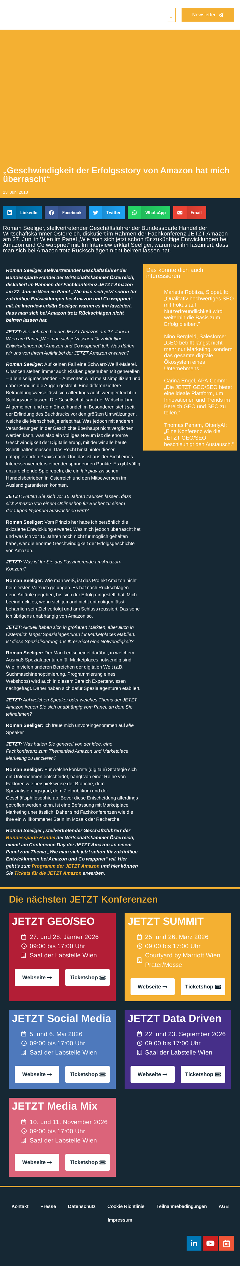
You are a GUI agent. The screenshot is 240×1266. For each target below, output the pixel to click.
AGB (224, 1206)
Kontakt (20, 1206)
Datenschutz (82, 1206)
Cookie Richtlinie (125, 1206)
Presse (48, 1206)
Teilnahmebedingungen (181, 1206)
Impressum (120, 1219)
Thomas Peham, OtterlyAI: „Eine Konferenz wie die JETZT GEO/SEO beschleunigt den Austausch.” (199, 434)
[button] (171, 15)
